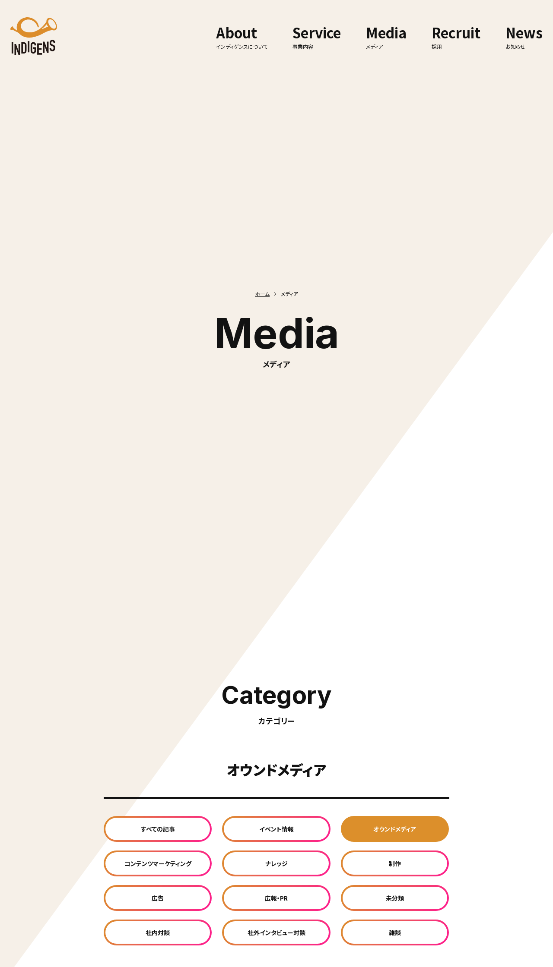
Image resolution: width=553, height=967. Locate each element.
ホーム (262, 293)
